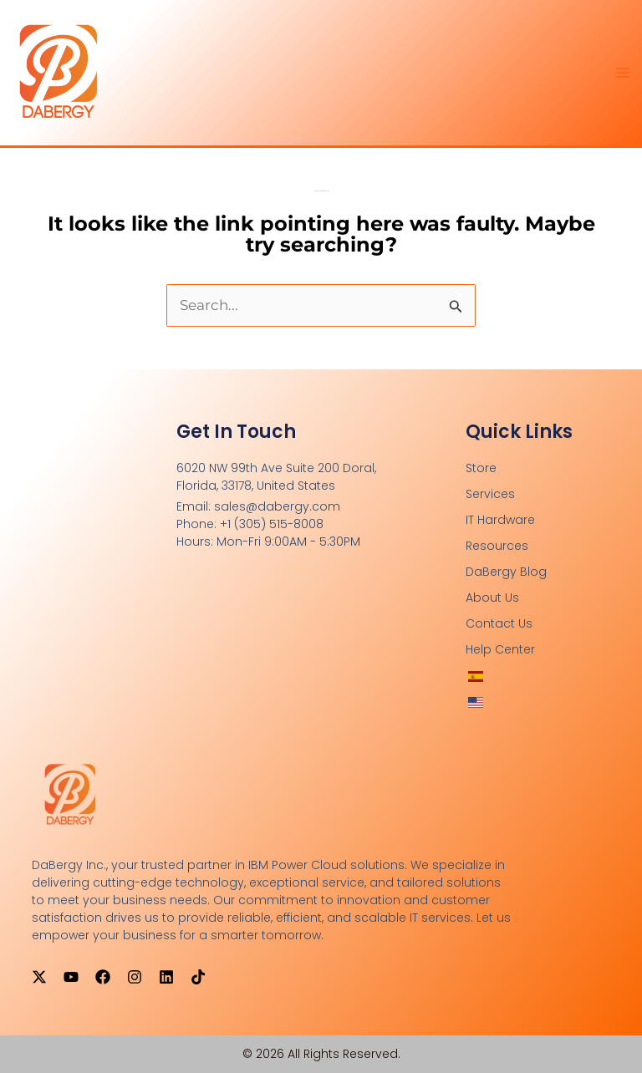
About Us (492, 597)
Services (490, 494)
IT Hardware (500, 519)
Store (481, 468)
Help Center (500, 649)
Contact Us (499, 623)
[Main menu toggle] (623, 72)
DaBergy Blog (506, 571)
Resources (497, 545)
